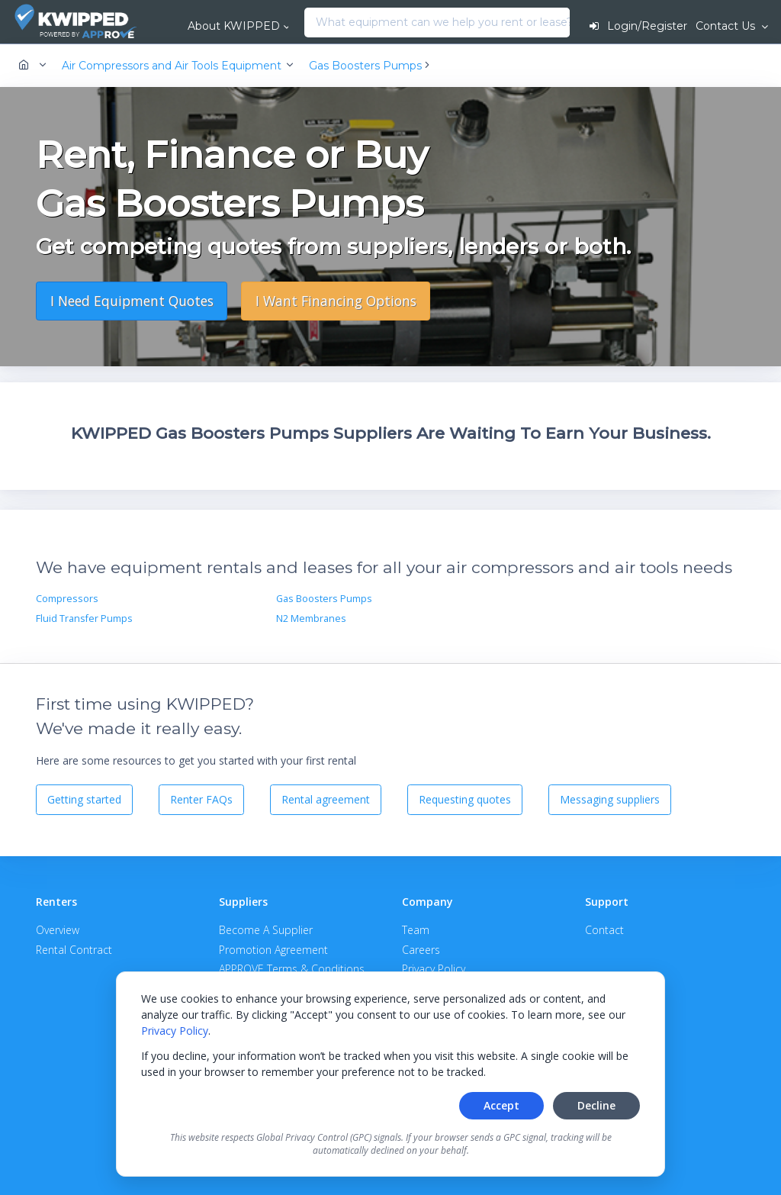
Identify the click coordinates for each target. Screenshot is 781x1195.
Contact (604, 930)
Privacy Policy (174, 1030)
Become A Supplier (266, 930)
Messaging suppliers (610, 799)
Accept (501, 1105)
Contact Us (727, 26)
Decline (596, 1105)
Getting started (84, 799)
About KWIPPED (234, 26)
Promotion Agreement (273, 949)
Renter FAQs (201, 799)
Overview (57, 930)
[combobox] (308, 23)
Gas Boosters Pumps (324, 598)
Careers (421, 949)
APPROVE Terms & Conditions (292, 968)
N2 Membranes (311, 618)
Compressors (67, 598)
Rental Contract (74, 949)
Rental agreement (325, 799)
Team (415, 930)
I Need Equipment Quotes (132, 301)
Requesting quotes (465, 799)
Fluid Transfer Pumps (84, 618)
